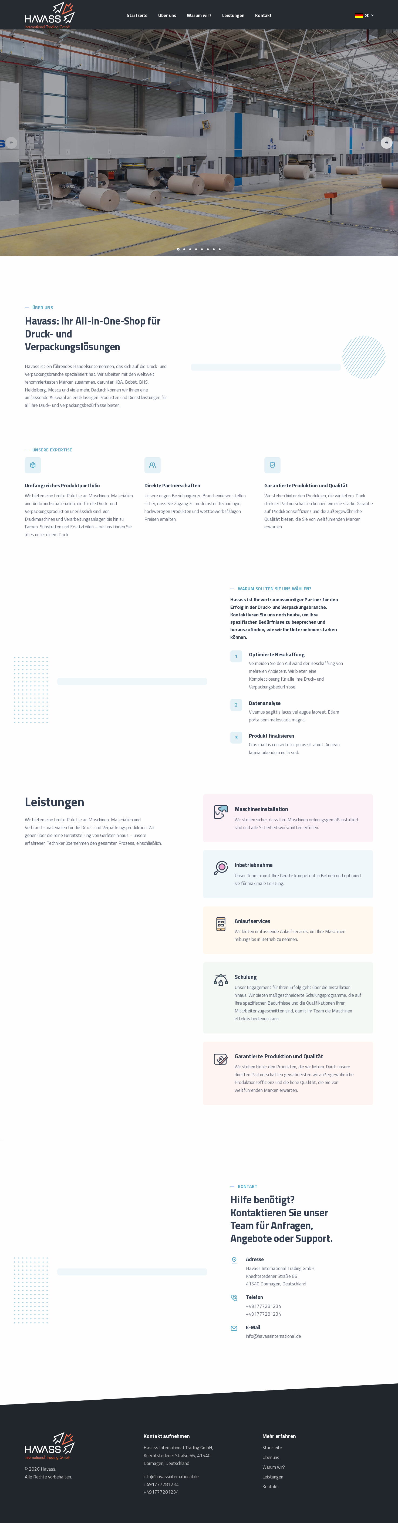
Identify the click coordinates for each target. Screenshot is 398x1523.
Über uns (167, 15)
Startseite (137, 15)
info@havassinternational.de (273, 1336)
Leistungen (233, 15)
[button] (364, 15)
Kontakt (263, 15)
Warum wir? (199, 15)
